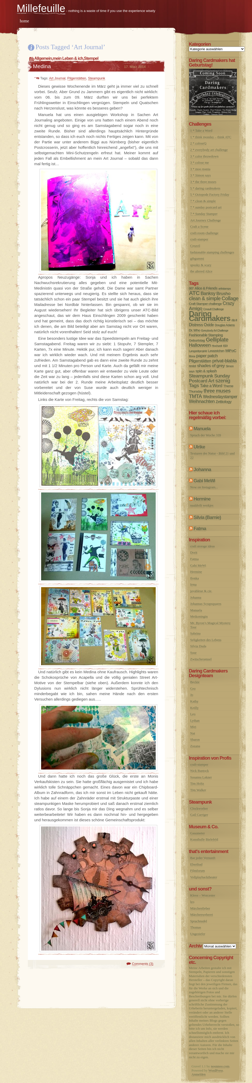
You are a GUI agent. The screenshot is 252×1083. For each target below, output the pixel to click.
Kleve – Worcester (202, 895)
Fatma (200, 528)
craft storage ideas (202, 546)
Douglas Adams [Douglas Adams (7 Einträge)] (225, 325)
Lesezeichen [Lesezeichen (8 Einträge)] (216, 351)
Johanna (202, 469)
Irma (193, 584)
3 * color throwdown (204, 156)
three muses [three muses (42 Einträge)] (217, 391)
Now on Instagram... (204, 487)
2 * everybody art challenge (209, 150)
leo (192, 902)
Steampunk (96, 78)
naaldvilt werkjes (201, 505)
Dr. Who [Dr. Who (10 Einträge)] (194, 330)
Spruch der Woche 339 (205, 435)
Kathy (194, 701)
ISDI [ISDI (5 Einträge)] (225, 345)
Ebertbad (196, 864)
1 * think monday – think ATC (210, 137)
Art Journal (57, 78)
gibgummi (197, 258)
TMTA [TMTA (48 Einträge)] (195, 396)
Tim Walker (198, 790)
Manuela (202, 428)
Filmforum (197, 871)
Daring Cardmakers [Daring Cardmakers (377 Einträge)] (210, 316)
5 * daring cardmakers (205, 188)
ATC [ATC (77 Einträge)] (194, 293)
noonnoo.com (220, 1066)
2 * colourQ (198, 143)
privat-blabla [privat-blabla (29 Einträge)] (224, 360)
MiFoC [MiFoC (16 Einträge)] (230, 350)
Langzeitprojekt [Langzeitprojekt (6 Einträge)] (198, 351)
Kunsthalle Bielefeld (204, 839)
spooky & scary (201, 265)
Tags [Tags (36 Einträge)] (194, 385)
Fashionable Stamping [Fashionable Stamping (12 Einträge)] (206, 335)
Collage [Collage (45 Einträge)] (230, 298)
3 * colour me (199, 162)
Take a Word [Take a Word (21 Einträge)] (211, 385)
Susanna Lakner (201, 777)
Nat (192, 733)
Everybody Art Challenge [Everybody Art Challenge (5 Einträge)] (214, 330)
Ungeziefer (197, 934)
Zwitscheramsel (201, 659)
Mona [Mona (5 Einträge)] (192, 356)
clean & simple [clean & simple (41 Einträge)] (205, 298)
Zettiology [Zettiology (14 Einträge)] (223, 402)
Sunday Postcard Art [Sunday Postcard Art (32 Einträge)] (209, 378)
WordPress (215, 1070)
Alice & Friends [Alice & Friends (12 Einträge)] (205, 288)
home (24, 21)
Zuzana (195, 746)
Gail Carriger (199, 815)
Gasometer (197, 833)
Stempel (91, 58)
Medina (42, 66)
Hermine (202, 499)
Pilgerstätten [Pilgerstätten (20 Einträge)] (200, 360)
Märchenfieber (200, 908)
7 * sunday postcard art (206, 207)
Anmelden (199, 1074)
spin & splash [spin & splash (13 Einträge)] (206, 371)
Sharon (195, 739)
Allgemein (43, 58)
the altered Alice (201, 271)
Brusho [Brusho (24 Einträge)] (223, 293)
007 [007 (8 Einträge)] (191, 288)
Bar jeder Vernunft (203, 858)
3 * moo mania (200, 169)
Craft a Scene (199, 226)
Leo (193, 714)
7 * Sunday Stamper (204, 214)
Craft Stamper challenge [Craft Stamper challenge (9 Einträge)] (205, 304)
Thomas (195, 927)
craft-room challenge (204, 233)
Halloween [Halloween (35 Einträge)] (200, 345)
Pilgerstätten (76, 78)
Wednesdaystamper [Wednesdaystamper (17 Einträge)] (220, 396)
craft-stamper (199, 239)
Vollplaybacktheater (203, 877)
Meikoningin (199, 616)
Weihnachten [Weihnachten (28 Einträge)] (202, 401)
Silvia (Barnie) (207, 517)
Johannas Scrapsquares (206, 604)
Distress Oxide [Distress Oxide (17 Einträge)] (201, 325)
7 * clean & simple (203, 201)
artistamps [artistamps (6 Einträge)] (224, 288)
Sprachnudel (198, 921)
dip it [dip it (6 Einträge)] (234, 320)
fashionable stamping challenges (212, 252)
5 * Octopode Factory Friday (209, 194)
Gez (193, 688)
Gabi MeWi (204, 480)
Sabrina (195, 633)
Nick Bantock (199, 771)
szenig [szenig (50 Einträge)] (222, 380)
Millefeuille (41, 8)
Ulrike (199, 447)
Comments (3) (142, 964)
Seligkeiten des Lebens (206, 640)
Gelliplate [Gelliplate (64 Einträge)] (217, 340)
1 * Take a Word (201, 130)
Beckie (195, 682)
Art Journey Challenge (205, 220)
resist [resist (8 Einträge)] (192, 366)
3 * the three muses (203, 182)
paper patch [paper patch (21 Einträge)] (206, 355)
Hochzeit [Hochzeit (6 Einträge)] (217, 345)
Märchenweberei (201, 915)
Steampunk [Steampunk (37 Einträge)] (201, 376)
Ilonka (194, 578)
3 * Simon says (200, 175)
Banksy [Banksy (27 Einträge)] (207, 293)
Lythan (195, 720)
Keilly (194, 708)
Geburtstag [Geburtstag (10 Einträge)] (197, 340)
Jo (191, 695)
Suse (193, 653)
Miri (193, 727)
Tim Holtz (197, 783)
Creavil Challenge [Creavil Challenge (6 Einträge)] (213, 309)
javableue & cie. (201, 591)
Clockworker (199, 808)
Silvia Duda (198, 646)
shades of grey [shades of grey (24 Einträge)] (211, 365)
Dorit (193, 552)
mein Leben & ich (68, 58)
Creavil (195, 246)
